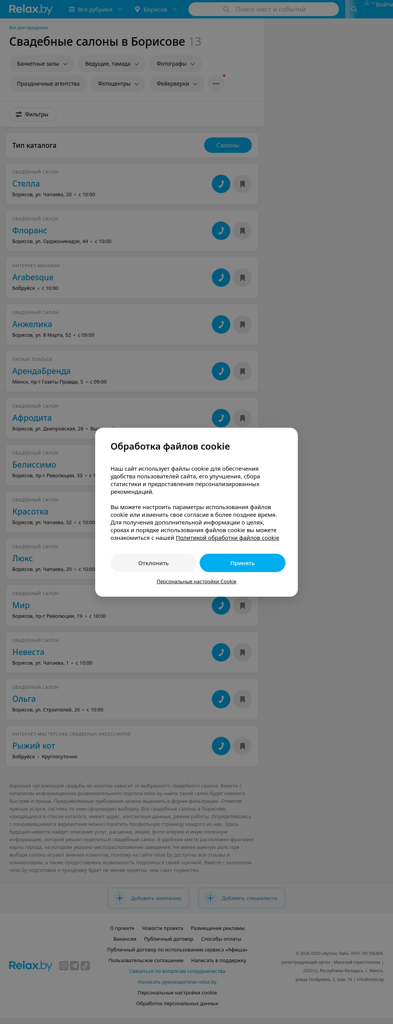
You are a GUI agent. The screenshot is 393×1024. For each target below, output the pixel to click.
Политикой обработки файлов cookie (227, 537)
